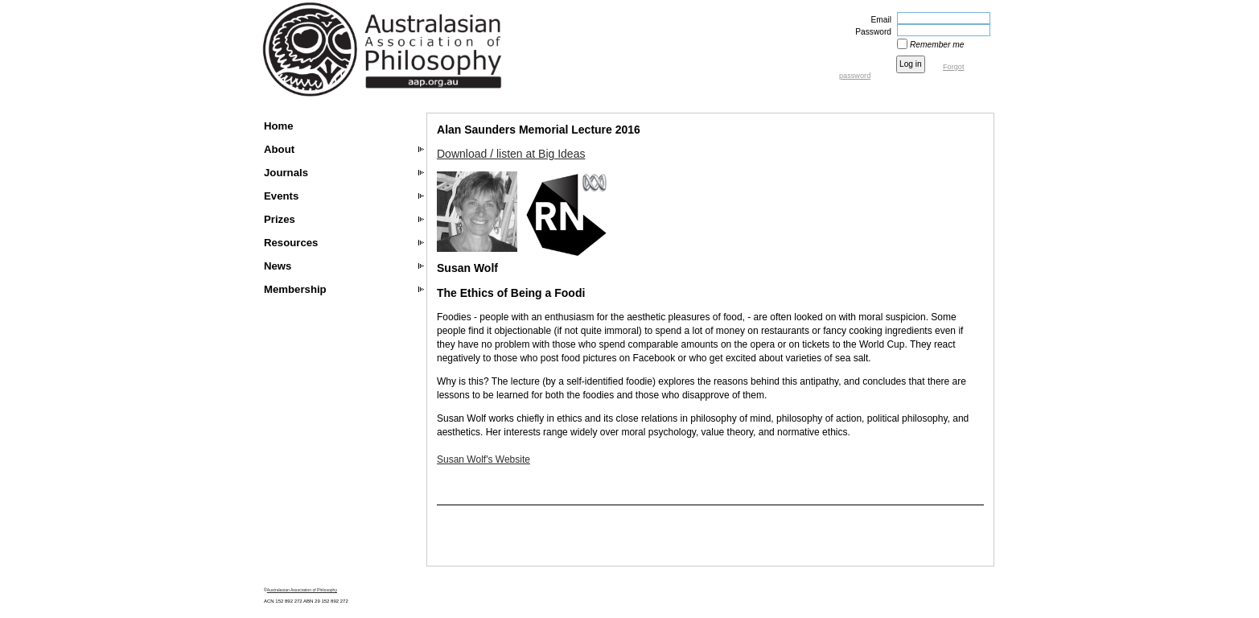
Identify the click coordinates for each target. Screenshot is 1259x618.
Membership (295, 289)
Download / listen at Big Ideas (511, 153)
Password (870, 31)
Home (279, 126)
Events (281, 196)
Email (878, 19)
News (277, 266)
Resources (291, 243)
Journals (286, 173)
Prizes (279, 219)
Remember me (937, 44)
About (279, 149)
